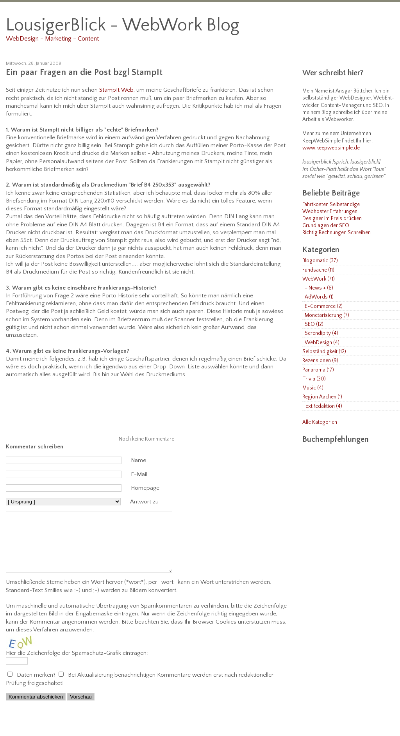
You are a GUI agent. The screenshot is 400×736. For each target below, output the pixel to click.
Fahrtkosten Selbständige (331, 205)
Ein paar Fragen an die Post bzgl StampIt (84, 72)
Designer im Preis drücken (332, 219)
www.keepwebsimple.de (331, 148)
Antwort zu (144, 501)
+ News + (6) (319, 288)
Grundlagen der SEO (325, 226)
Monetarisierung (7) (327, 315)
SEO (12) (314, 324)
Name (138, 460)
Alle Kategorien (319, 422)
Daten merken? (37, 686)
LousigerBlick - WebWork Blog (122, 25)
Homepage (145, 488)
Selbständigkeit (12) (324, 352)
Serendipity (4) (321, 333)
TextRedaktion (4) (322, 406)
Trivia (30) (314, 379)
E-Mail (139, 474)
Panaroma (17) (318, 370)
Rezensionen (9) (320, 361)
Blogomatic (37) (320, 261)
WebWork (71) (318, 279)
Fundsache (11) (318, 270)
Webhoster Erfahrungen (329, 212)
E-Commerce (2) (324, 306)
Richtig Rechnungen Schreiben (336, 233)
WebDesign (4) (322, 343)
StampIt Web (116, 90)
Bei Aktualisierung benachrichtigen (111, 686)
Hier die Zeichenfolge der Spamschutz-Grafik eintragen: (77, 664)
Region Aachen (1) (322, 397)
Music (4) (312, 388)
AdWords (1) (319, 297)
